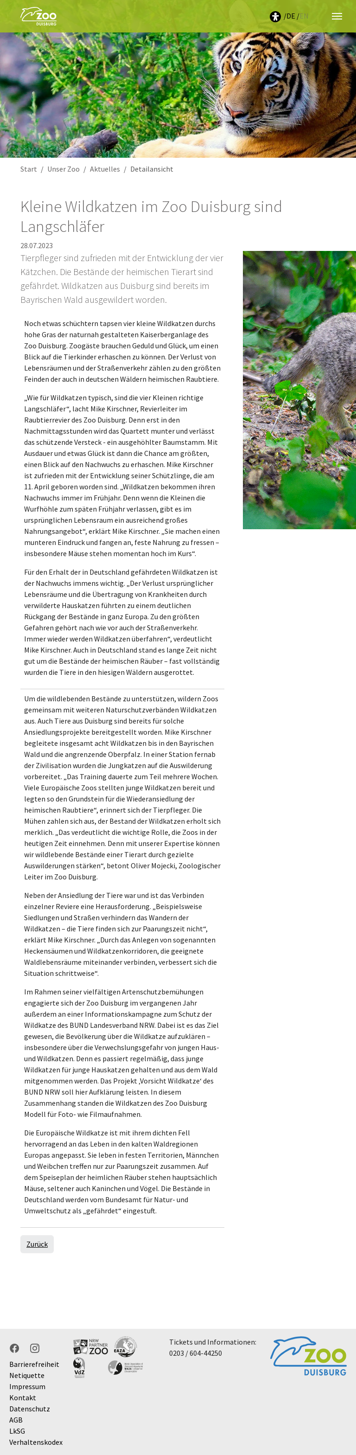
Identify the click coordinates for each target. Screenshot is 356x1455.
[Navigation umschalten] (337, 16)
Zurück (37, 1244)
